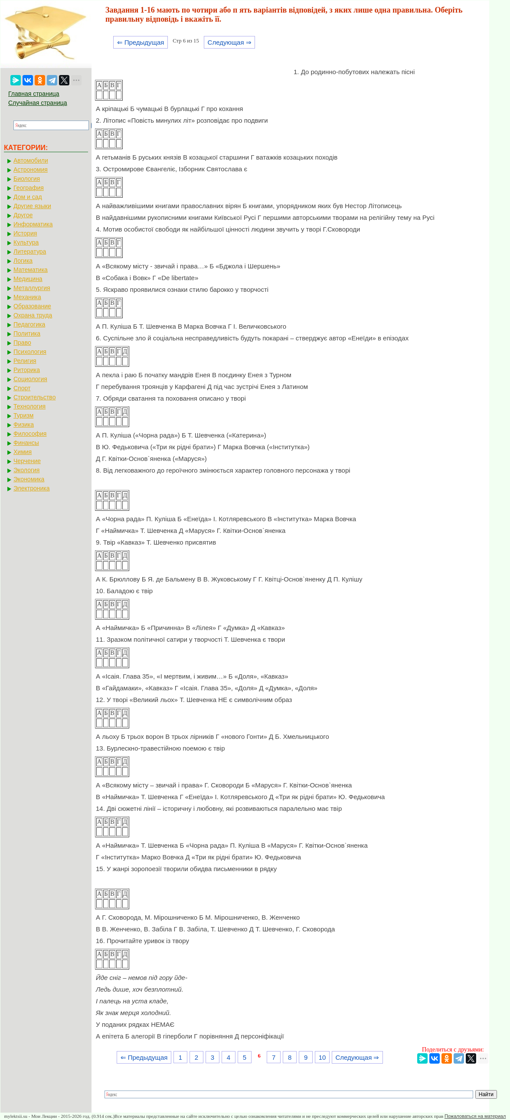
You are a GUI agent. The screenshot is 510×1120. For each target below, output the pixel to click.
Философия (29, 433)
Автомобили (30, 160)
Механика (27, 297)
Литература (29, 251)
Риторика (26, 369)
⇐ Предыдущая (140, 42)
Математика (30, 269)
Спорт (21, 388)
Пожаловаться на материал (475, 1116)
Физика (23, 424)
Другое (23, 215)
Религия (24, 360)
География (28, 187)
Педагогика (29, 324)
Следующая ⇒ (230, 42)
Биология (26, 178)
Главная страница (33, 93)
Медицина (27, 278)
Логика (23, 260)
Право (22, 342)
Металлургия (31, 287)
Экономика (28, 479)
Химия (22, 451)
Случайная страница (37, 102)
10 (322, 1057)
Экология (26, 470)
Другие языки (32, 205)
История (25, 233)
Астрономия (30, 169)
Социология (30, 379)
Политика (26, 333)
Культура (26, 242)
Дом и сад (27, 196)
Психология (29, 351)
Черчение (27, 460)
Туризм (23, 415)
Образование (32, 306)
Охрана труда (32, 315)
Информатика (32, 224)
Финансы (26, 442)
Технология (29, 406)
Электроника (31, 488)
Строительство (34, 397)
